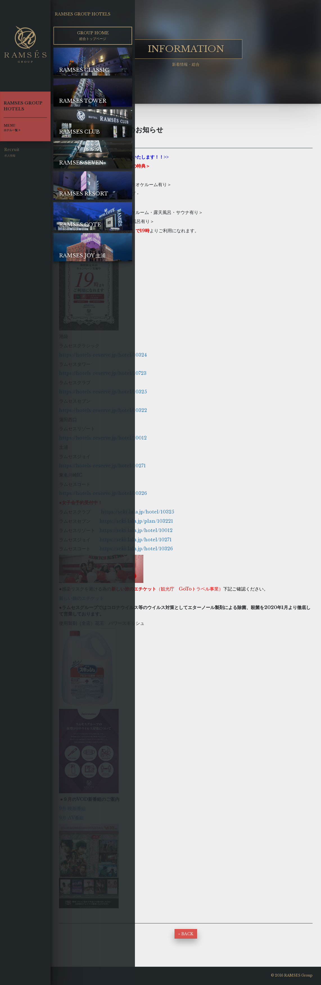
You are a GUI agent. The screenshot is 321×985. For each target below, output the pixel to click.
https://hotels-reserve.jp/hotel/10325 (103, 392)
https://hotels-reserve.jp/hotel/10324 (103, 355)
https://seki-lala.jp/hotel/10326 (136, 548)
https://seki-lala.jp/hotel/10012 (136, 530)
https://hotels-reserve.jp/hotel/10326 (103, 493)
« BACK (185, 933)
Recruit (11, 155)
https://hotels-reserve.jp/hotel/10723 (102, 373)
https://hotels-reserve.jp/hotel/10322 (103, 410)
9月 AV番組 (71, 818)
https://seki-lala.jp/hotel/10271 (136, 539)
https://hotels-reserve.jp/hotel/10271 (102, 465)
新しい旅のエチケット (83, 598)
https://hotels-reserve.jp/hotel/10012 (103, 438)
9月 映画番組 (72, 808)
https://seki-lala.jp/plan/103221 (136, 521)
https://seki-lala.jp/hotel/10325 (137, 512)
